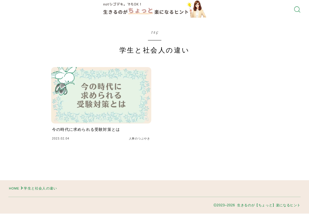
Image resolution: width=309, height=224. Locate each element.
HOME (14, 199)
